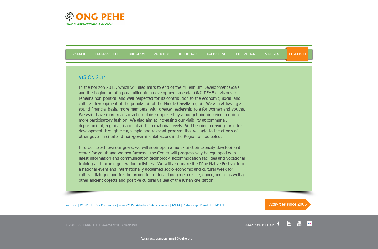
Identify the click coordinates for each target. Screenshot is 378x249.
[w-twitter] (288, 223)
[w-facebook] (278, 223)
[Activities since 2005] (288, 204)
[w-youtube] (299, 223)
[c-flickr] (309, 223)
